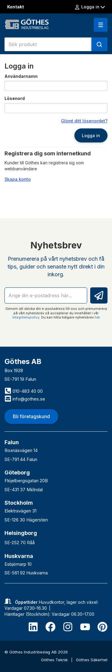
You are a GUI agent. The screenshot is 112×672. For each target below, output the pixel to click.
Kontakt (15, 6)
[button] (101, 25)
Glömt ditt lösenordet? (84, 120)
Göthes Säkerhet (92, 659)
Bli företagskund (31, 416)
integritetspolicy (25, 317)
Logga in (89, 7)
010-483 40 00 (23, 391)
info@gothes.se (24, 399)
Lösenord (14, 98)
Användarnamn (21, 76)
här (97, 317)
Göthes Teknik (55, 659)
